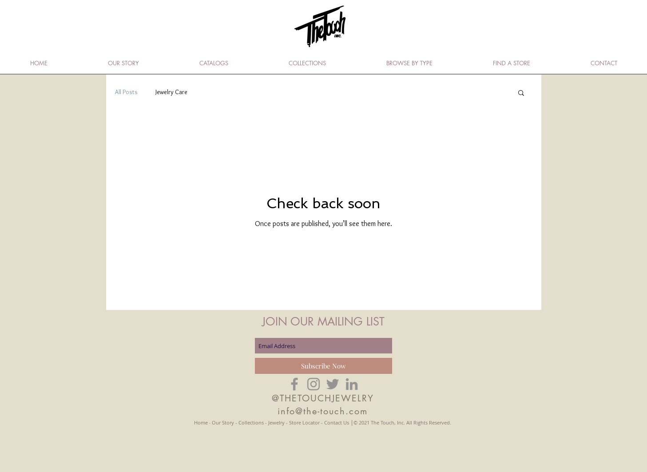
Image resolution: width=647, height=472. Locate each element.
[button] (521, 93)
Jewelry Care (171, 92)
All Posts (126, 92)
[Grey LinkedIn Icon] (351, 384)
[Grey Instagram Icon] (313, 384)
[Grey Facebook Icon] (294, 384)
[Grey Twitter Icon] (332, 384)
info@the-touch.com (323, 411)
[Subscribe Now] (323, 366)
